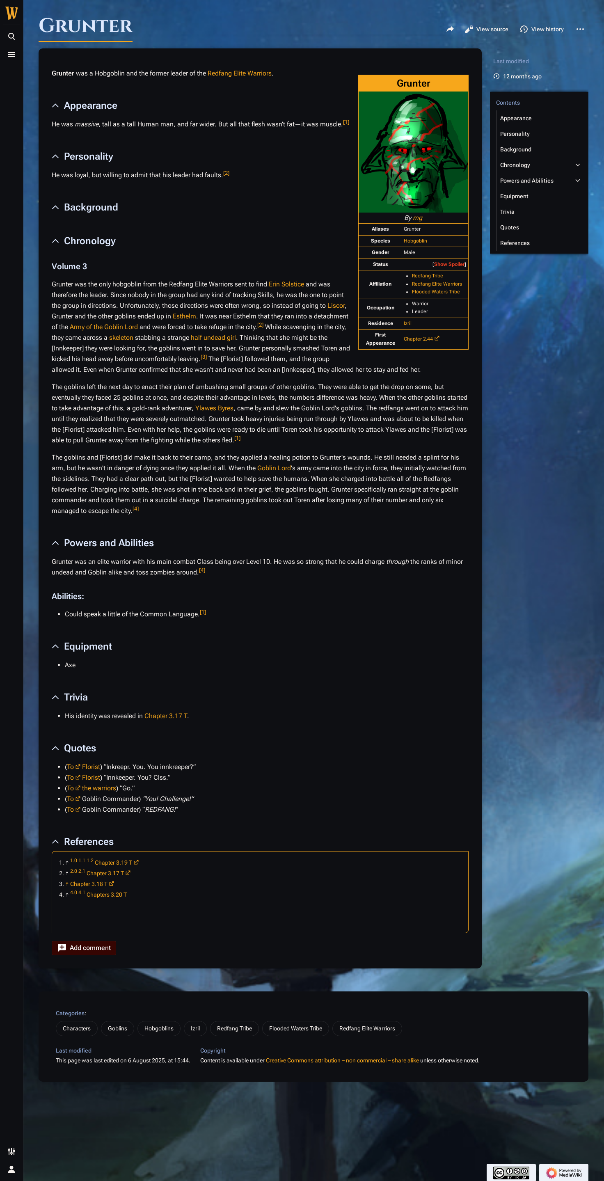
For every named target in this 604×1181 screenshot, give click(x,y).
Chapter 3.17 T (165, 716)
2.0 (73, 871)
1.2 (90, 860)
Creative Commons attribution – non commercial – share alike (342, 1060)
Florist (91, 767)
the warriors (99, 788)
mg (417, 218)
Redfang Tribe (427, 276)
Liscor (336, 305)
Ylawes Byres (214, 408)
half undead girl (213, 337)
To (70, 767)
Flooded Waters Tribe (436, 292)
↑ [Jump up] (67, 884)
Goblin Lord (274, 468)
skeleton (121, 337)
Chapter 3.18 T (89, 884)
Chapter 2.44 (418, 339)
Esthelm (184, 316)
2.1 (81, 871)
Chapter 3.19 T (113, 862)
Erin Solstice (286, 284)
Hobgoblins (159, 1028)
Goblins (117, 1028)
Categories (70, 1013)
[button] (84, 948)
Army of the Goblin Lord (104, 327)
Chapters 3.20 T (107, 894)
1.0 (73, 860)
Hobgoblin (415, 241)
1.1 (81, 860)
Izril (408, 323)
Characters (77, 1028)
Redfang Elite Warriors (437, 284)
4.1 (81, 892)
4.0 (73, 892)
